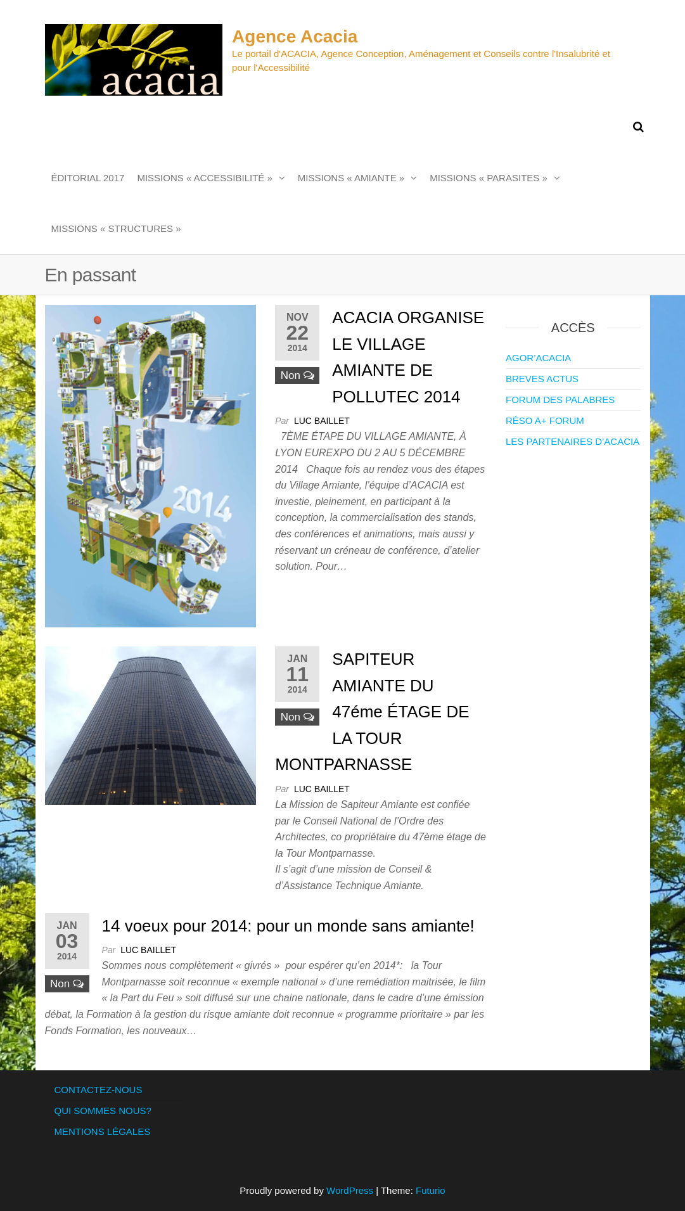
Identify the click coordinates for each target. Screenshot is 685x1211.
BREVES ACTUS (542, 378)
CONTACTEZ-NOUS (98, 1089)
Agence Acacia (294, 36)
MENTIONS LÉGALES (102, 1131)
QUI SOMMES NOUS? (102, 1110)
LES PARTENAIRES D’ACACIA (572, 441)
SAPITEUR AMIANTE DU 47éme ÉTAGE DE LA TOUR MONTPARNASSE (372, 712)
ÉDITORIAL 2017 (88, 177)
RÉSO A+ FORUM (545, 420)
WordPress (349, 1190)
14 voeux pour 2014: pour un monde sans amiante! (288, 925)
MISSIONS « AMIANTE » (351, 177)
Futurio (430, 1190)
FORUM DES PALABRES (560, 399)
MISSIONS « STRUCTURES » (116, 228)
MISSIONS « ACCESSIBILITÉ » (204, 177)
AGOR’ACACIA (538, 357)
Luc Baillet (322, 421)
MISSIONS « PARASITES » (488, 177)
